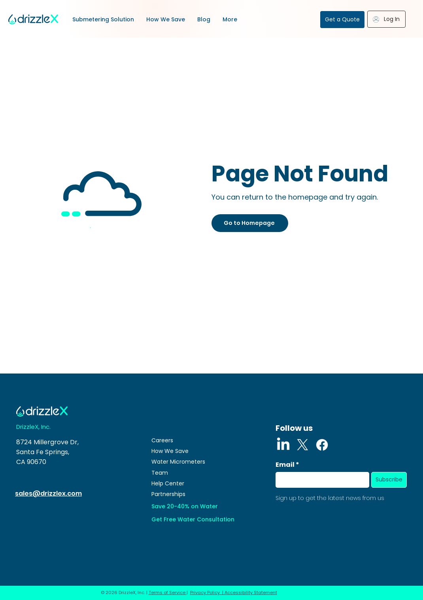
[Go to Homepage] (250, 223)
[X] (302, 445)
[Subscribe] (389, 480)
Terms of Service (168, 592)
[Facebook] (322, 445)
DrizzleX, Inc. (33, 427)
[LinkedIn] (283, 445)
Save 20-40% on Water (184, 506)
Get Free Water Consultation (192, 519)
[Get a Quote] (342, 19)
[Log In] (386, 19)
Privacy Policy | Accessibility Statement (233, 592)
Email (285, 465)
